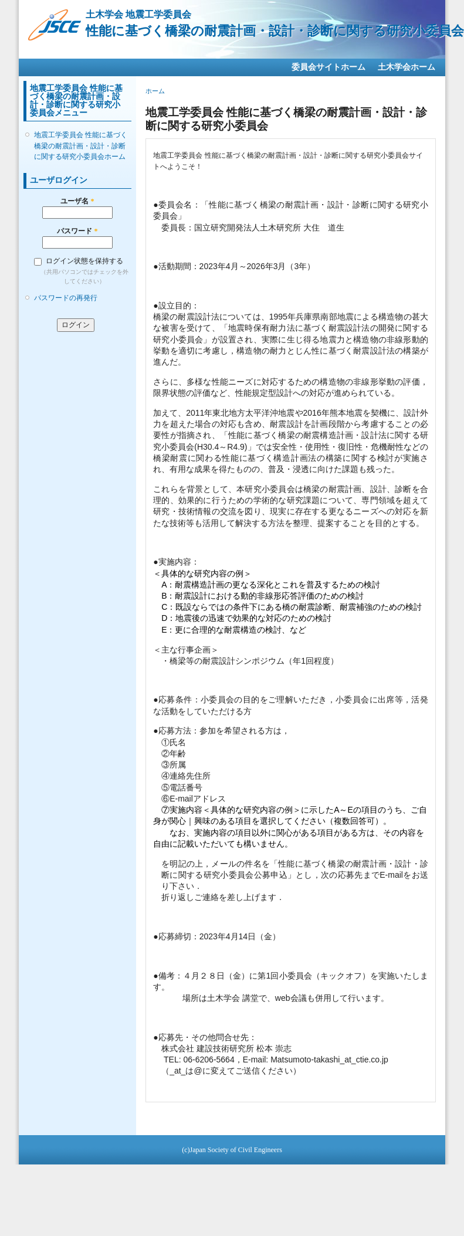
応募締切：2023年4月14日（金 (215, 936)
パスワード (77, 231)
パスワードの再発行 (65, 298)
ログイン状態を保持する (84, 261)
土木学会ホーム (406, 67)
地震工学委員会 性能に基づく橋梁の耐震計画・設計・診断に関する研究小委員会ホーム (80, 145)
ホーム (155, 90)
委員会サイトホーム (328, 67)
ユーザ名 (77, 201)
